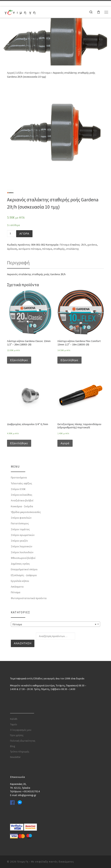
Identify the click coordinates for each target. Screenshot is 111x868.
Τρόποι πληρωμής (19, 751)
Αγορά (24, 233)
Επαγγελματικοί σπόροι (24, 569)
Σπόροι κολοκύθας (21, 495)
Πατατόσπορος (20, 523)
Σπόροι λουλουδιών (22, 552)
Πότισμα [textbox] (54, 624)
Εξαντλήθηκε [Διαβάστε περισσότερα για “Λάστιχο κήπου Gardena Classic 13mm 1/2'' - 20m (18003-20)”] (19, 360)
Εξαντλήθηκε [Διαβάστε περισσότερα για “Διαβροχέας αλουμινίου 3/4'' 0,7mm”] (19, 443)
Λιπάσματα (17, 586)
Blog (12, 746)
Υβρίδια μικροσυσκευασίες (26, 512)
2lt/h (83, 244)
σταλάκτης (72, 248)
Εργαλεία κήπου (20, 581)
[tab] (18, 263)
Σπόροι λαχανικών (21, 546)
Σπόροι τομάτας (20, 529)
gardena (92, 244)
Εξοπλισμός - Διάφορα (24, 575)
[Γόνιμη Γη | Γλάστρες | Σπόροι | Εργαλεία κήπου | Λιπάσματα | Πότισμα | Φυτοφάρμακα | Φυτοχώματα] (20, 11)
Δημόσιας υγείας (20, 564)
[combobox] (55, 624)
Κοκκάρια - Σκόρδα (22, 506)
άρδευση (12, 248)
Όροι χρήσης (17, 735)
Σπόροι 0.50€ (18, 489)
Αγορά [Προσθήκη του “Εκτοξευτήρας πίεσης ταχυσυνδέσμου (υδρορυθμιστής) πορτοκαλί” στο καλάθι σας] (65, 443)
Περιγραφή (18, 263)
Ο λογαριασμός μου (20, 729)
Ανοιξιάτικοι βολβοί (22, 500)
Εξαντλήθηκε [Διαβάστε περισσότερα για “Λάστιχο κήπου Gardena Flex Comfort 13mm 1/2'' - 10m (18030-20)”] (69, 360)
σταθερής (59, 248)
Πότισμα (46, 72)
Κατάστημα (32, 72)
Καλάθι (13, 718)
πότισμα (47, 248)
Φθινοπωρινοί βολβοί (23, 558)
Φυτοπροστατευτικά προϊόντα (29, 598)
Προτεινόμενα (19, 477)
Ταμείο (13, 724)
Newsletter (15, 757)
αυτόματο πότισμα (29, 248)
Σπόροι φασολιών (21, 518)
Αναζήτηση (23, 643)
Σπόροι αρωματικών (23, 535)
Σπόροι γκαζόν (19, 541)
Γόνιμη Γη (22, 861)
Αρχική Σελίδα (15, 72)
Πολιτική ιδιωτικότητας (22, 740)
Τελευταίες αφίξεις (21, 483)
